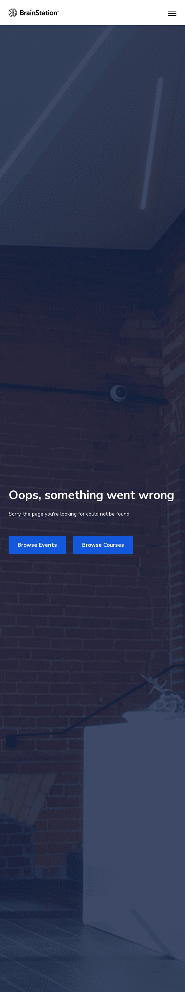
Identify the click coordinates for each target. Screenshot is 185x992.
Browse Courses (103, 545)
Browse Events (37, 545)
